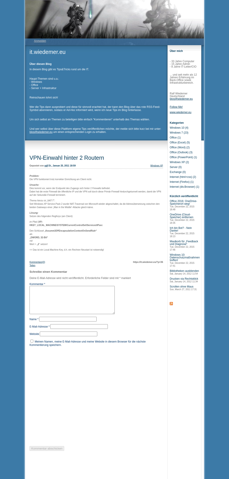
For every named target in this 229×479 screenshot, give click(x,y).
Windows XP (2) (179, 162)
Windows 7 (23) (179, 132)
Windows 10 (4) (179, 127)
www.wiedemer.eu (180, 112)
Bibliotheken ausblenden (184, 272)
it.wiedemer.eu (48, 52)
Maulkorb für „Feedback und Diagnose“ (184, 245)
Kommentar (37, 284)
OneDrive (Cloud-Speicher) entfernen (182, 218)
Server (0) (176, 167)
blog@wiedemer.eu (41, 132)
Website (34, 339)
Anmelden (40, 41)
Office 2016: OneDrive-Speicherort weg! (183, 205)
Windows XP (156, 165)
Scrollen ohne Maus (183, 288)
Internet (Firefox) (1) (182, 181)
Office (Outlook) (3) (181, 152)
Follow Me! (176, 107)
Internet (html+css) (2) (183, 177)
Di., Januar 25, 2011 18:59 (62, 165)
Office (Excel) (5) (180, 142)
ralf (46, 165)
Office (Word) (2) (180, 147)
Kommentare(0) (37, 262)
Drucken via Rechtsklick (184, 280)
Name (34, 324)
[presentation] (64, 401)
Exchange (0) (178, 172)
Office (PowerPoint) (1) (183, 157)
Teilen (32, 265)
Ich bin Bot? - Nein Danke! (182, 232)
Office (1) (175, 137)
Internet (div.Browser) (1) (184, 186)
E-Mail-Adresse (40, 332)
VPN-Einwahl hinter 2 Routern (67, 158)
